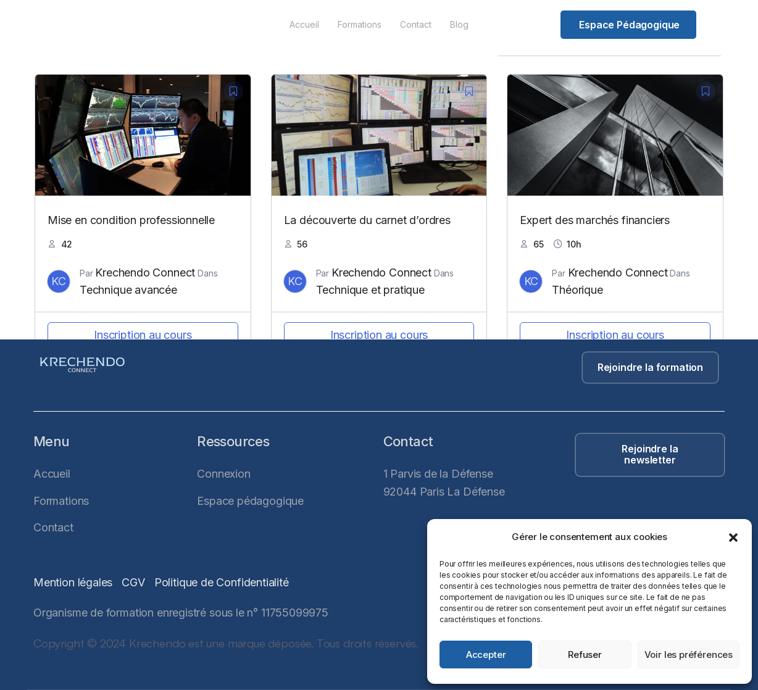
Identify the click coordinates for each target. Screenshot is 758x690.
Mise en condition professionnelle (131, 220)
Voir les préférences (688, 654)
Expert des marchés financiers (595, 220)
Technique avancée (128, 289)
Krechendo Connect (145, 272)
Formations (359, 24)
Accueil (304, 24)
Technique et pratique (370, 289)
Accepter (486, 654)
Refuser (585, 654)
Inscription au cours (142, 334)
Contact (415, 24)
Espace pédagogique (629, 25)
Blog (459, 24)
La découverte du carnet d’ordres (367, 220)
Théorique (577, 289)
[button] (733, 537)
